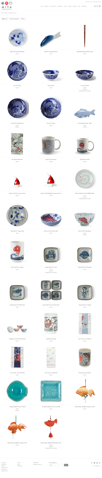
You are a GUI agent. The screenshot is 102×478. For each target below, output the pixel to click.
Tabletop (46, 6)
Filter (23, 18)
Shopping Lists (3, 469)
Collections (59, 6)
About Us (18, 462)
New (42, 6)
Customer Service (4, 467)
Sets (79, 6)
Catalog (18, 464)
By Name (5, 18)
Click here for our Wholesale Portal (93, 1)
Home (65, 6)
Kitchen (69, 6)
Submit (66, 465)
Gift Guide (84, 6)
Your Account (3, 462)
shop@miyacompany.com (37, 464)
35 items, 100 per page (14, 18)
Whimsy (75, 6)
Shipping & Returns (4, 470)
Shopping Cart (3, 464)
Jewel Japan (53, 6)
